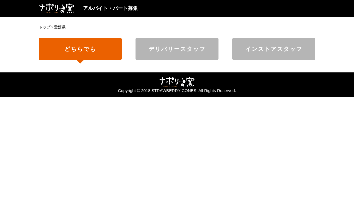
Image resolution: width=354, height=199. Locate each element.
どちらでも (80, 49)
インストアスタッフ (274, 49)
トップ (44, 27)
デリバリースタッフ (177, 49)
